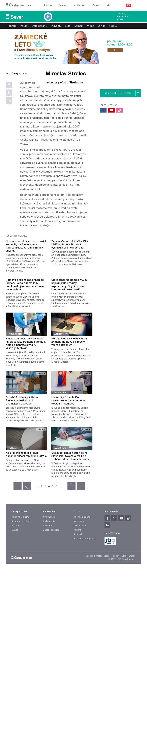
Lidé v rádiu (80, 598)
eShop (14, 602)
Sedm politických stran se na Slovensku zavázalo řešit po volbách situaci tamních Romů (70, 528)
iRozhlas (46, 5)
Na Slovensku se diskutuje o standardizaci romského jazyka (26, 527)
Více (113, 25)
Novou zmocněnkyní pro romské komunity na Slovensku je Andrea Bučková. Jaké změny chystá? (26, 295)
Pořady (24, 25)
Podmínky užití (119, 628)
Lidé (67, 25)
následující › (71, 559)
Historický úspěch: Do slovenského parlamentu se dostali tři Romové (68, 472)
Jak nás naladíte (82, 589)
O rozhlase (99, 5)
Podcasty (47, 598)
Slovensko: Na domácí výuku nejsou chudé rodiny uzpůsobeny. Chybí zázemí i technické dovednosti (69, 357)
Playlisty (56, 25)
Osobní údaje (102, 628)
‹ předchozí (27, 559)
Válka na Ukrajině (20, 589)
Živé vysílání (48, 589)
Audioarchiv (123, 17)
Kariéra (77, 602)
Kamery (121, 20)
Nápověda (79, 593)
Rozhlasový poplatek (85, 611)
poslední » (81, 559)
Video (90, 25)
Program (59, 5)
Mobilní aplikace (51, 602)
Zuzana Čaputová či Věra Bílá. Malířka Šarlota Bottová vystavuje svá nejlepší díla (70, 293)
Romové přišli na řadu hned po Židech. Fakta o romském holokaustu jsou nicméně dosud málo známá (25, 357)
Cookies (89, 628)
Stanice (85, 5)
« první (17, 559)
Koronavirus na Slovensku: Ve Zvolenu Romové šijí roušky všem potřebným (69, 414)
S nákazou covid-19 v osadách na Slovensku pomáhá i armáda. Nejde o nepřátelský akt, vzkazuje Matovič (26, 415)
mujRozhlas (72, 5)
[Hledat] (137, 5)
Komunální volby (20, 593)
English (132, 628)
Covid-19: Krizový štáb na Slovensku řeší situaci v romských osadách (22, 472)
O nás (101, 25)
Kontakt (78, 606)
